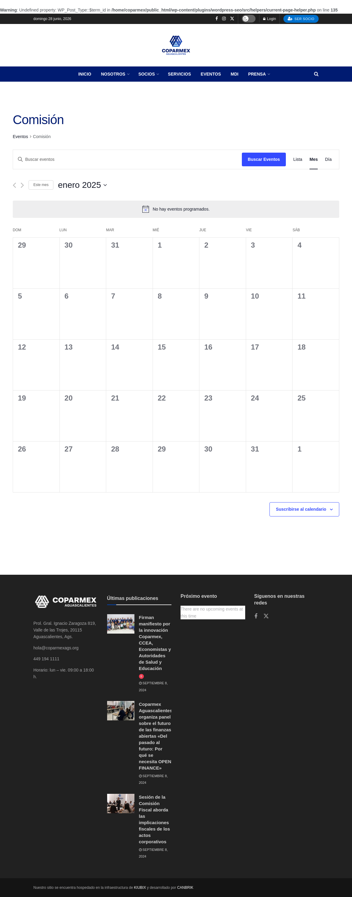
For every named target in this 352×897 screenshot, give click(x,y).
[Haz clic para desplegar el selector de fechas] (82, 185)
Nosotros (113, 74)
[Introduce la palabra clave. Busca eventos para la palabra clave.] (127, 159)
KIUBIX (140, 887)
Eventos (211, 74)
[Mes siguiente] (22, 185)
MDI (235, 74)
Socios (146, 74)
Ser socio (301, 18)
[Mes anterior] (14, 185)
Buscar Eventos (264, 159)
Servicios (179, 74)
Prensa (257, 74)
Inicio (84, 74)
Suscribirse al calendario (301, 509)
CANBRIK (185, 887)
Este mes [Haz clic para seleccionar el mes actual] (41, 185)
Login (269, 19)
